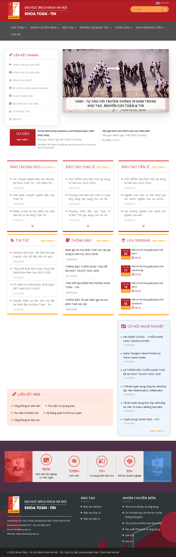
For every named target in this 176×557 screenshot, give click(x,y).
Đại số (128, 541)
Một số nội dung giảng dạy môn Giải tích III (148, 301)
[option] (116, 80)
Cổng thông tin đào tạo (27, 420)
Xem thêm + (23, 139)
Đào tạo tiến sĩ (92, 518)
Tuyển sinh (123, 27)
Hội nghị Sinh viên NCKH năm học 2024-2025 (126, 131)
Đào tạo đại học (92, 506)
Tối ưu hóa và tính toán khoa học (143, 523)
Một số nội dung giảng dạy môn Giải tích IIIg (148, 268)
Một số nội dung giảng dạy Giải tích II (147, 251)
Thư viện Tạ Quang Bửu (61, 406)
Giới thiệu (19, 27)
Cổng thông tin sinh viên (27, 406)
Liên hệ (15, 34)
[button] (69, 80)
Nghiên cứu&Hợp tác (95, 27)
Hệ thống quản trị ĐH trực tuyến (64, 413)
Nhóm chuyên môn (44, 27)
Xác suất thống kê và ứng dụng (142, 529)
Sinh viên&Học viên (150, 27)
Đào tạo (69, 27)
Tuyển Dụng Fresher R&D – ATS (141, 419)
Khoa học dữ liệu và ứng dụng (141, 506)
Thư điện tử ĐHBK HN (26, 413)
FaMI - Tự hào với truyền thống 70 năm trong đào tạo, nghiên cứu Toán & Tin (115, 103)
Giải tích (129, 535)
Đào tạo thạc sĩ (92, 512)
